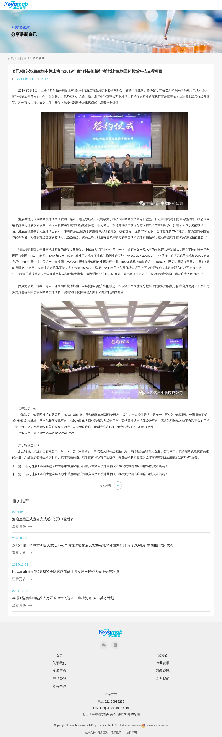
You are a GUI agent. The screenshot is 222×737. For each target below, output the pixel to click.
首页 (11, 58)
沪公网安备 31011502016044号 (154, 726)
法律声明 (131, 732)
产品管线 (59, 678)
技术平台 (59, 671)
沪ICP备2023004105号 (133, 726)
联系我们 (163, 678)
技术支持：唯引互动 (97, 732)
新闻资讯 (23, 58)
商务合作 (59, 686)
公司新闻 (39, 58)
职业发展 (163, 663)
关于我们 (59, 663)
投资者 (162, 655)
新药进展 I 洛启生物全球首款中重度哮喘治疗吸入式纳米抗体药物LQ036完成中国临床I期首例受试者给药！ (96, 466)
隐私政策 (116, 732)
